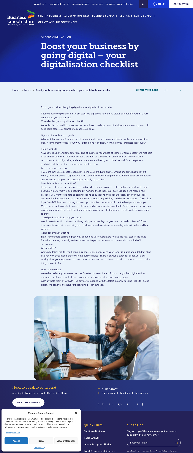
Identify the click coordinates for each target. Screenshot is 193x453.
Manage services (13, 432)
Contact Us (181, 4)
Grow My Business (77, 15)
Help (159, 4)
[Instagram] (129, 403)
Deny (41, 440)
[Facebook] (120, 403)
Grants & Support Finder (97, 444)
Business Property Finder (119, 4)
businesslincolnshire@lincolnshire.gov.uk (125, 393)
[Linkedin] (101, 403)
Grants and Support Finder (58, 22)
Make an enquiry (28, 402)
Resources (97, 4)
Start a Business (50, 15)
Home (15, 90)
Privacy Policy (161, 451)
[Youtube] (140, 403)
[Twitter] (111, 403)
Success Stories (80, 4)
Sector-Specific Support (137, 15)
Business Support (104, 15)
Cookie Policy (39, 447)
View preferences (66, 440)
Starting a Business (94, 431)
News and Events (58, 4)
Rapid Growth (92, 438)
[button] (76, 412)
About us (39, 4)
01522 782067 (109, 389)
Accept (16, 440)
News (27, 90)
